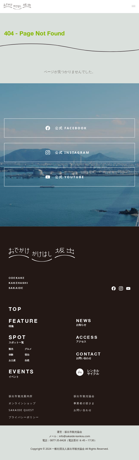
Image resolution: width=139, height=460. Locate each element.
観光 (11, 348)
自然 (27, 360)
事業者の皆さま (84, 403)
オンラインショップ (22, 403)
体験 (11, 354)
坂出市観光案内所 (21, 396)
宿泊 (27, 354)
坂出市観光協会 (84, 396)
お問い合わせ (83, 410)
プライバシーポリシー (24, 417)
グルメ (28, 348)
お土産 (12, 360)
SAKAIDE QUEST (21, 410)
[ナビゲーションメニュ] (133, 6)
